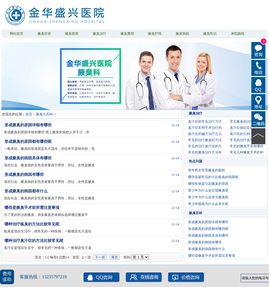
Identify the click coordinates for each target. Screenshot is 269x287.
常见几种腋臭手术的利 (246, 152)
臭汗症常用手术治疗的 (205, 128)
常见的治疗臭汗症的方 (205, 146)
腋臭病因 (182, 34)
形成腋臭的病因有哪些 (24, 174)
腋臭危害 (71, 34)
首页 (28, 114)
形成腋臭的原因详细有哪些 (28, 125)
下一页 (100, 257)
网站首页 (16, 34)
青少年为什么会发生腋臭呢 (208, 197)
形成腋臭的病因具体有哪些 (28, 158)
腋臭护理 (154, 34)
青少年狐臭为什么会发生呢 (208, 204)
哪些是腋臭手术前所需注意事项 (31, 208)
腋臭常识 (210, 34)
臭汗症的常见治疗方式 (205, 121)
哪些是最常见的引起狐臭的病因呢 (213, 177)
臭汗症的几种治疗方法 (246, 134)
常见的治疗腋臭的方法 (205, 140)
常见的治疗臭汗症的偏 (246, 140)
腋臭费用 (127, 34)
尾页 (114, 257)
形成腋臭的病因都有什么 (26, 191)
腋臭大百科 (44, 114)
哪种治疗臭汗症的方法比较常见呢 (33, 241)
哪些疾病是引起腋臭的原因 (208, 184)
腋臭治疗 (99, 34)
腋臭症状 (44, 34)
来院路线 (237, 34)
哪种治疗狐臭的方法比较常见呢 (31, 224)
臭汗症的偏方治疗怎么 (205, 134)
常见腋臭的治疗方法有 (246, 121)
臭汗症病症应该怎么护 (246, 128)
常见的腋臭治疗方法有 (205, 152)
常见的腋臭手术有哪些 (246, 146)
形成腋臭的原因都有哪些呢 (28, 141)
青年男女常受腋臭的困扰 (206, 170)
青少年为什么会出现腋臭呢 (208, 190)
